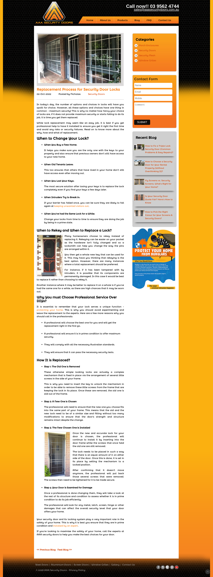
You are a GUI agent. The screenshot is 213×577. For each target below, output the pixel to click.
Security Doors (96, 94)
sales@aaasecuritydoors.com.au (156, 9)
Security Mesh (147, 55)
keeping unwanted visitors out (71, 206)
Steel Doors (41, 564)
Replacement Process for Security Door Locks (78, 89)
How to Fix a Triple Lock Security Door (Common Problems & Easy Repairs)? (159, 149)
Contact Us (128, 564)
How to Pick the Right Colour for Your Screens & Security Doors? (158, 215)
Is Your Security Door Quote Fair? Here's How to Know (159, 199)
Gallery (115, 564)
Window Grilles (147, 60)
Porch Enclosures (149, 45)
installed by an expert (65, 525)
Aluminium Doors (61, 564)
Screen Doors (81, 564)
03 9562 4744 (164, 6)
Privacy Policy (77, 570)
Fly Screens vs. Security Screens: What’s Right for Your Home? (158, 183)
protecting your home (50, 309)
